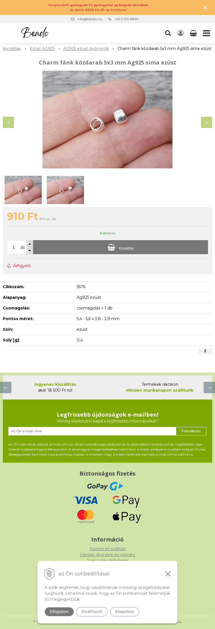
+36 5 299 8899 (126, 19)
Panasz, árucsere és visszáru (107, 554)
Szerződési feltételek (107, 560)
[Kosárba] (120, 247)
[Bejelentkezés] (180, 33)
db (22, 247)
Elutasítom (124, 611)
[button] (168, 33)
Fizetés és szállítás (107, 548)
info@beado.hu (89, 19)
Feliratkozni (191, 431)
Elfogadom (59, 611)
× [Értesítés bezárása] (205, 7)
